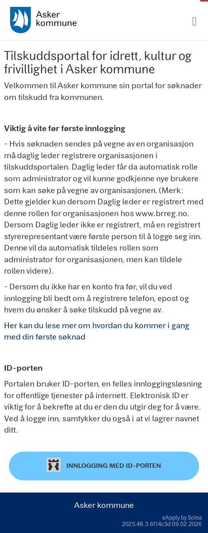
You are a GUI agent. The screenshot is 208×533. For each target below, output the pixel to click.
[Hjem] (43, 20)
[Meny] (194, 21)
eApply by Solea (182, 517)
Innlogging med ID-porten (104, 465)
